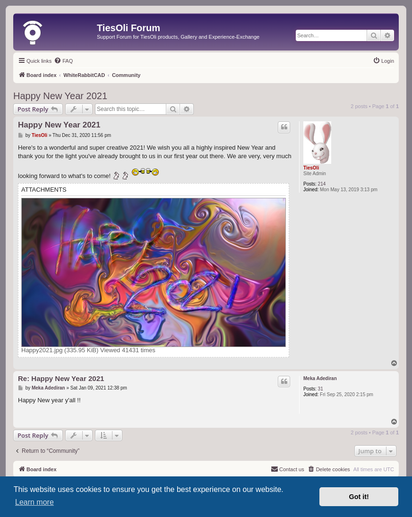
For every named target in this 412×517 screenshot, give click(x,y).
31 (320, 388)
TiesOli (311, 167)
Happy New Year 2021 (60, 96)
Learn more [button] (34, 502)
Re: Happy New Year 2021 (61, 378)
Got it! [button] (359, 496)
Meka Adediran (320, 378)
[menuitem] (63, 61)
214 (322, 183)
